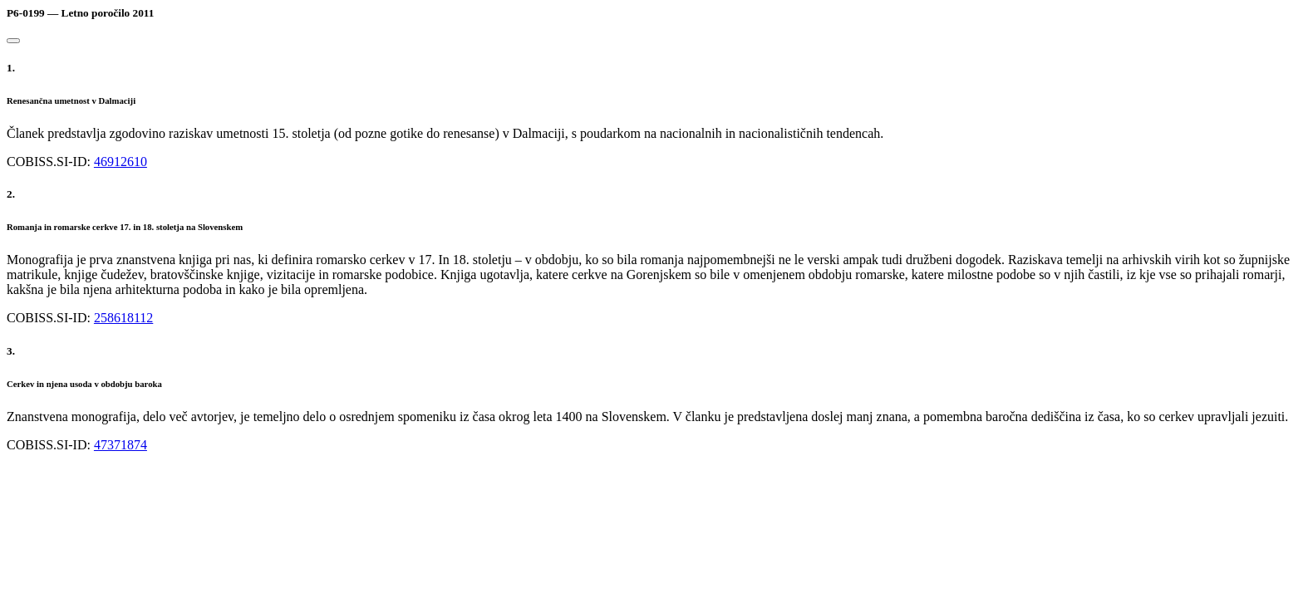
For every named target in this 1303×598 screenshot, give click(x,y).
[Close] (13, 40)
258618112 (123, 318)
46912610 (120, 161)
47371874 (120, 445)
